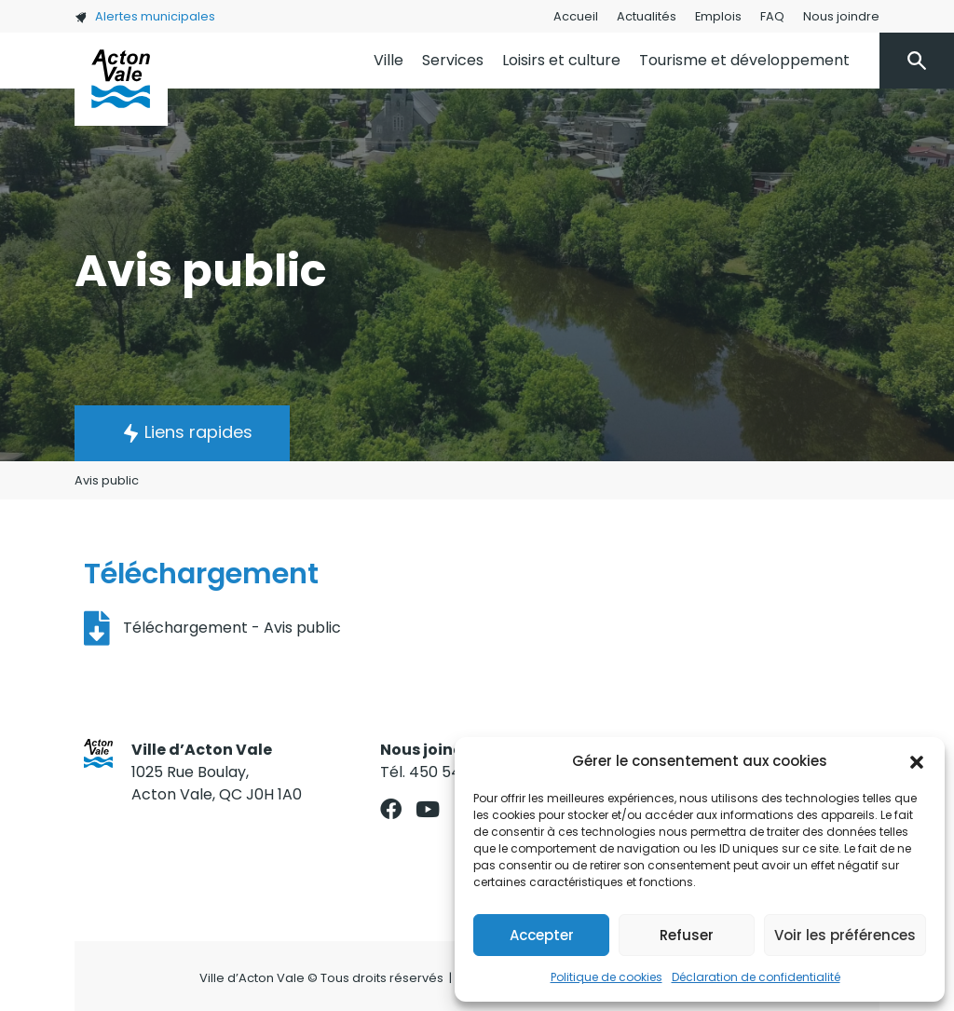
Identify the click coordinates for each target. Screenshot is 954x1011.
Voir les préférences (845, 935)
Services (453, 60)
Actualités (646, 16)
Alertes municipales (145, 16)
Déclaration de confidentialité (756, 977)
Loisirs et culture (561, 60)
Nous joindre (841, 16)
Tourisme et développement (744, 60)
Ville (388, 60)
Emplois (718, 16)
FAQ (772, 16)
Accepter (542, 935)
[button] (916, 761)
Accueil (575, 16)
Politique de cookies (606, 977)
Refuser (687, 935)
